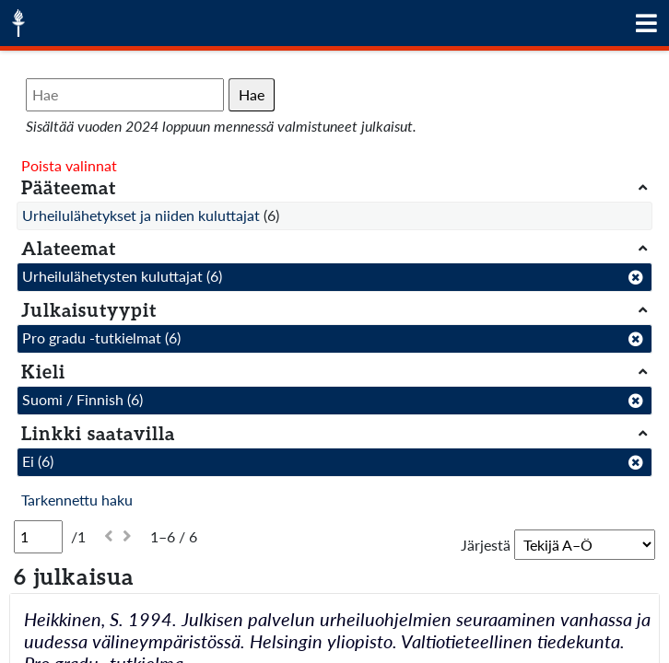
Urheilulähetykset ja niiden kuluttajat (141, 215)
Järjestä (486, 544)
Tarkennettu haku (77, 499)
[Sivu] (38, 536)
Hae (251, 94)
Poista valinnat (69, 165)
